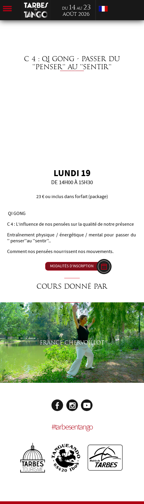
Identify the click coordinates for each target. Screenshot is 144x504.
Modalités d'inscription (71, 266)
